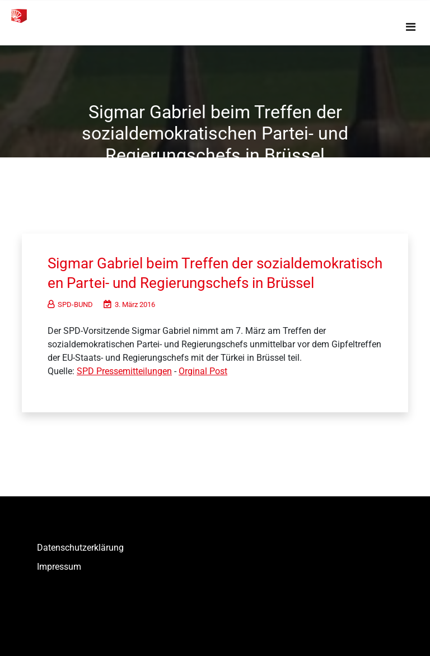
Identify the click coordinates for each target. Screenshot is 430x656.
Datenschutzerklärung (80, 547)
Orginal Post (203, 371)
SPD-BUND (70, 304)
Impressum (59, 566)
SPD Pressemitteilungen (124, 371)
